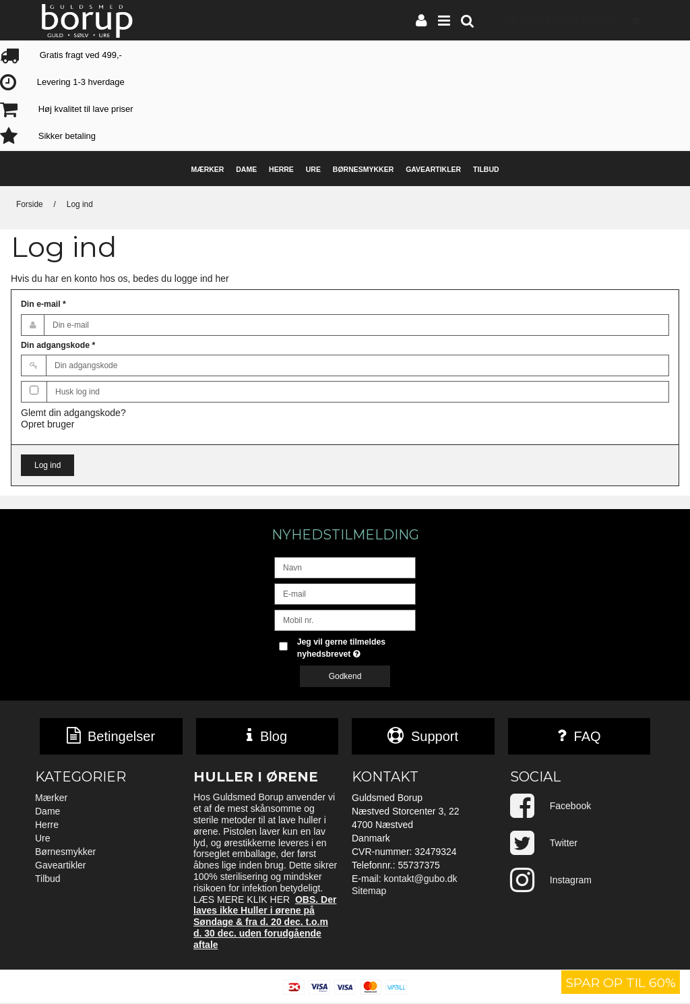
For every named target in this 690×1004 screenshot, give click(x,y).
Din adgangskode (58, 345)
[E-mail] (345, 593)
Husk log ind (77, 391)
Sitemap (369, 892)
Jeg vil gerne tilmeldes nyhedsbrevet (355, 647)
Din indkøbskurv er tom (575, 19)
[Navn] (345, 567)
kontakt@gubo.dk (420, 880)
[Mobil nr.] (345, 619)
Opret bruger (47, 424)
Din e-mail (43, 304)
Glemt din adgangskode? (73, 412)
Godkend (345, 676)
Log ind (47, 465)
